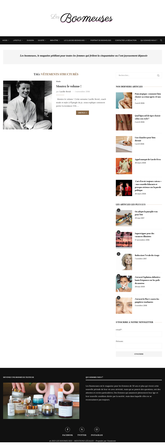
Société (41, 40)
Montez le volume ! (68, 86)
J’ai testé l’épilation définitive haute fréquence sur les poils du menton (147, 280)
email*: (119, 329)
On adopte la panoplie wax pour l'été (146, 213)
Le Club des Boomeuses (74, 40)
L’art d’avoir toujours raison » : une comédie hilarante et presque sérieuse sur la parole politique (148, 186)
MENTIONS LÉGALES (83, 441)
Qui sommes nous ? (149, 40)
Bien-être (54, 40)
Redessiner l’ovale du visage (147, 255)
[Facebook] (154, 48)
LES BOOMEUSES (64, 441)
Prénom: (119, 341)
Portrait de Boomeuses (101, 40)
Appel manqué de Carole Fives (148, 159)
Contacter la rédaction (126, 40)
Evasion (30, 40)
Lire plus (82, 113)
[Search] (161, 40)
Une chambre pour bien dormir (145, 139)
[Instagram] (160, 48)
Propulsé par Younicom (105, 441)
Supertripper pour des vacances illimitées (145, 235)
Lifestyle (17, 40)
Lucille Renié (65, 91)
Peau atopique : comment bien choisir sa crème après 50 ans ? (148, 97)
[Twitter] (157, 48)
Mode (5, 40)
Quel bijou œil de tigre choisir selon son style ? (148, 117)
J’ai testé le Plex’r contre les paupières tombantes (147, 300)
